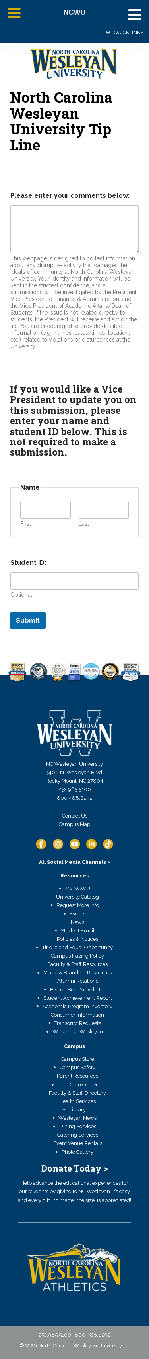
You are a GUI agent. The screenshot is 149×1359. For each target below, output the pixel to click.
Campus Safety (77, 1067)
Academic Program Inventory (77, 1006)
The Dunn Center (78, 1085)
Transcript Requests (77, 1023)
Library (77, 1110)
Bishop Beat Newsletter (77, 990)
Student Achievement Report (77, 998)
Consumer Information (77, 1015)
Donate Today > (74, 1168)
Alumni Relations (77, 981)
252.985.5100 (74, 789)
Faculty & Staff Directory (77, 1093)
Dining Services (77, 1126)
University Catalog (77, 897)
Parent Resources (77, 1076)
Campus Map (74, 824)
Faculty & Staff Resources (78, 964)
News (77, 922)
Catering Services (77, 1135)
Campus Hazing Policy (77, 956)
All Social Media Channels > (74, 862)
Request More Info (77, 905)
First (25, 524)
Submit (28, 620)
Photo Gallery (77, 1152)
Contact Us (74, 816)
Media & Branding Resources (77, 972)
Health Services (77, 1101)
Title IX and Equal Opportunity (77, 947)
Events (77, 913)
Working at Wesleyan (77, 1031)
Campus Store (77, 1059)
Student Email (78, 931)
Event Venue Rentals (77, 1143)
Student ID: (28, 562)
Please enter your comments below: (70, 195)
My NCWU (77, 888)
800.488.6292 (75, 798)
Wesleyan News (77, 1118)
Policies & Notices (77, 939)
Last (84, 524)
